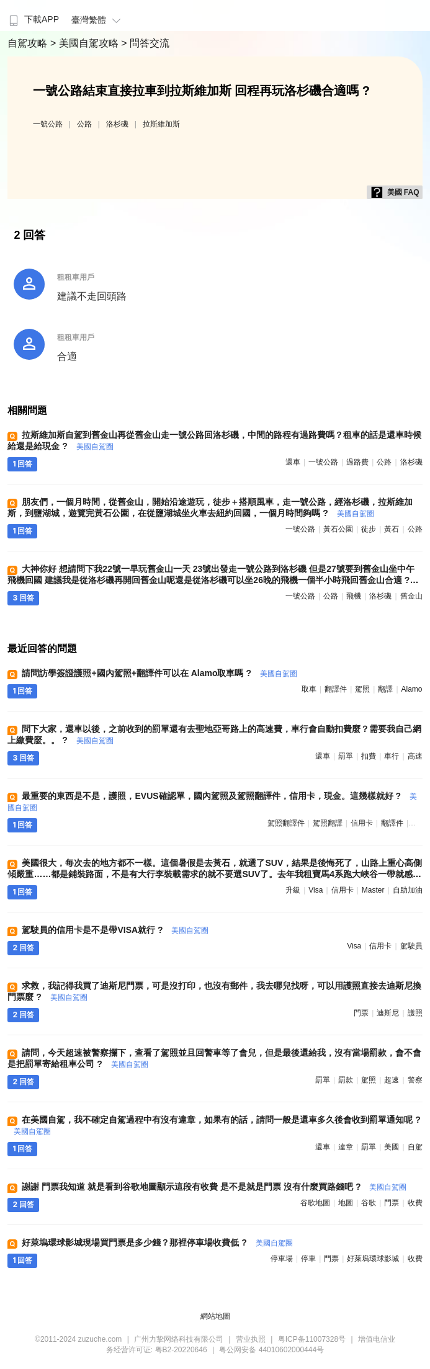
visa (315, 890)
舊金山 (411, 596)
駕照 (362, 689)
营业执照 (251, 1339)
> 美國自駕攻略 (85, 43)
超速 (391, 1080)
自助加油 (408, 890)
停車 (308, 1258)
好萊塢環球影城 (373, 1258)
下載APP (32, 19)
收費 (415, 1202)
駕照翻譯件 (286, 823)
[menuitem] (32, 15)
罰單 (345, 756)
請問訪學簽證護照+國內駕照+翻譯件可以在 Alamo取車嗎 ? (159, 673)
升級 (292, 890)
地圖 (345, 1202)
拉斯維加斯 (161, 124)
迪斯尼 (388, 1013)
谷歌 (368, 1202)
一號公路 (48, 124)
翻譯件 (336, 689)
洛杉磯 (117, 124)
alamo (412, 689)
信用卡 (362, 823)
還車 (292, 462)
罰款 (345, 1080)
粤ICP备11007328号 (312, 1339)
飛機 (353, 596)
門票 (361, 1013)
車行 (391, 756)
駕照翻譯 (328, 823)
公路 (84, 124)
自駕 (415, 1147)
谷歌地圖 (315, 1202)
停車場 (282, 1258)
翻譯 (385, 689)
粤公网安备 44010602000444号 (271, 1349)
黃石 (391, 529)
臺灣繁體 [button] (97, 20)
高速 (415, 756)
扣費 (368, 756)
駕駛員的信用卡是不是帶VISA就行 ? (115, 930)
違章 (345, 1147)
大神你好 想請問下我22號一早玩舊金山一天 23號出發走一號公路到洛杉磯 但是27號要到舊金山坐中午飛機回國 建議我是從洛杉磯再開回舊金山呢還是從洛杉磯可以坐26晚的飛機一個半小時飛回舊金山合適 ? (210, 580)
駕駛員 (411, 946)
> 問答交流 (145, 43)
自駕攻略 (28, 43)
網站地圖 (215, 1316)
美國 (391, 1147)
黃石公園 (338, 529)
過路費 (357, 462)
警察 (415, 1080)
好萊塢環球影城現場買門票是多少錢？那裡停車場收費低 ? (157, 1242)
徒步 (368, 529)
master (373, 890)
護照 (415, 1013)
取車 (309, 689)
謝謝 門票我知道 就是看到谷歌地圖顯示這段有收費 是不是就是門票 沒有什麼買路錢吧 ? (214, 1187)
